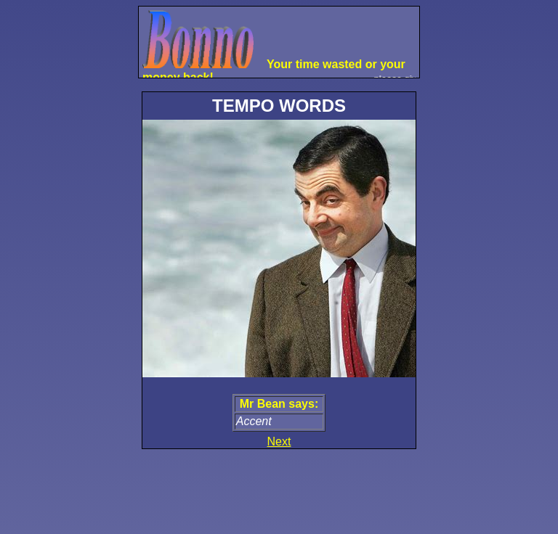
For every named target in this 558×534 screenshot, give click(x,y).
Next (279, 441)
